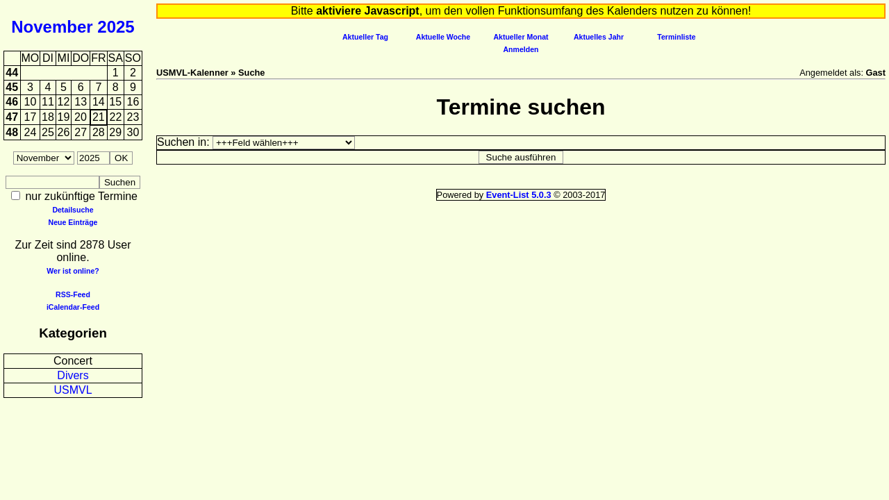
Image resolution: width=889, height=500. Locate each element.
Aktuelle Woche (443, 37)
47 (12, 117)
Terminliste (676, 37)
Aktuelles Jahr (599, 37)
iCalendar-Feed (73, 307)
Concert (72, 361)
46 (12, 102)
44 (12, 72)
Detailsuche (72, 210)
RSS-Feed (73, 294)
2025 (115, 26)
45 (12, 87)
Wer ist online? (73, 271)
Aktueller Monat (520, 37)
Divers (72, 375)
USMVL (72, 390)
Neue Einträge (73, 222)
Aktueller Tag (365, 37)
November (51, 26)
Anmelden (521, 49)
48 (12, 132)
